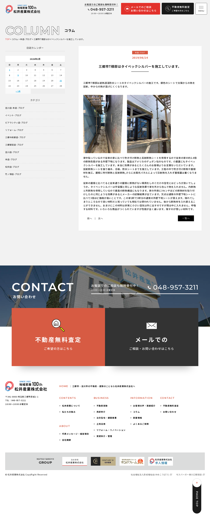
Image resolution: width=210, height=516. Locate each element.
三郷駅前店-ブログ (14, 144)
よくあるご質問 (141, 423)
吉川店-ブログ (12, 152)
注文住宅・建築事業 (107, 417)
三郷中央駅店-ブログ (15, 137)
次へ (100, 218)
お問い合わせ (169, 411)
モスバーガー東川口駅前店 (189, 474)
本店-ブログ (11, 159)
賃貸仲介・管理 (104, 436)
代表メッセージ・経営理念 (75, 433)
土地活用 (101, 423)
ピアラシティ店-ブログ (16, 122)
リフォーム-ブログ (14, 130)
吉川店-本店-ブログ (14, 108)
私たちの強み (69, 411)
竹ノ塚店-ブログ (13, 174)
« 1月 (18, 91)
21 (61, 80)
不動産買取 (102, 405)
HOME (97, 386)
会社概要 (66, 439)
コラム (136, 411)
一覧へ (186, 218)
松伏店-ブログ (12, 166)
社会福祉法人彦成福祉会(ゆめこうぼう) (150, 474)
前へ (89, 218)
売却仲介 (101, 411)
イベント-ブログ (13, 115)
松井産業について (71, 405)
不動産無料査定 (171, 405)
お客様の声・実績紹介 (144, 405)
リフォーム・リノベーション (111, 430)
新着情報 (137, 417)
